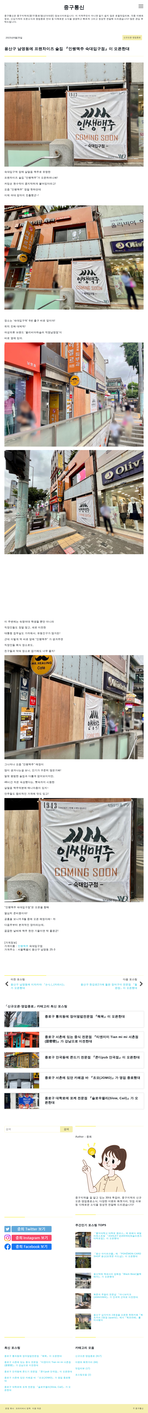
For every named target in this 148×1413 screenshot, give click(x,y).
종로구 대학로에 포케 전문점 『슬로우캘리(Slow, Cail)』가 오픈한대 (37, 1388)
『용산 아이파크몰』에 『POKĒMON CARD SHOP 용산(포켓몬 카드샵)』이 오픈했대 (117, 1255)
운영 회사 (9, 1408)
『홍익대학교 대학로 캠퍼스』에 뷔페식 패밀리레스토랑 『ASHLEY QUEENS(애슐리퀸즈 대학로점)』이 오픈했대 (118, 1236)
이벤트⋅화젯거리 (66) (86, 1362)
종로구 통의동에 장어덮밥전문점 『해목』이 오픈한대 (33, 1356)
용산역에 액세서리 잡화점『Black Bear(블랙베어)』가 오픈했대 (117, 1275)
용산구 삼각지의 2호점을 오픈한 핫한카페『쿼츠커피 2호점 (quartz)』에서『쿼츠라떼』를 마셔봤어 (118, 1317)
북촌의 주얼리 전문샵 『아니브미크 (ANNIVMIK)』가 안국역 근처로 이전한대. (116, 1295)
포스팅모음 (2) (83, 1374)
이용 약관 (36, 1408)
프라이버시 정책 (23, 1408)
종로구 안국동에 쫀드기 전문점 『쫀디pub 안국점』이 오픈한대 (38, 1371)
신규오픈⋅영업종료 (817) (88, 1356)
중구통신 (74, 7)
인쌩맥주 (23, 946)
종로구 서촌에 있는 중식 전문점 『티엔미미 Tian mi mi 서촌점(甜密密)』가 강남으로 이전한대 (37, 1364)
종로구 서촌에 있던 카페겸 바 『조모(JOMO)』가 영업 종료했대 (37, 1379)
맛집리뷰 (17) (82, 1368)
